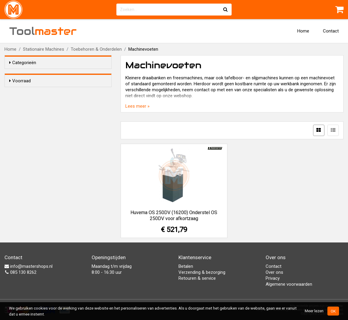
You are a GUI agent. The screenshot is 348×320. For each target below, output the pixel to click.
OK (333, 311)
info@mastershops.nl (28, 266)
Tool (43, 31)
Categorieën (22, 63)
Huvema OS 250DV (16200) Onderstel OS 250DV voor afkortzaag (173, 215)
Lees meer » (137, 106)
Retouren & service (197, 278)
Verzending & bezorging (201, 272)
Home (303, 31)
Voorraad (20, 81)
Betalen (185, 266)
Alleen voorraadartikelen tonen (48, 92)
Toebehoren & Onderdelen (96, 49)
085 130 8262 (20, 272)
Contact (331, 31)
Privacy (273, 278)
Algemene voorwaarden (289, 284)
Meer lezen (314, 310)
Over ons (274, 272)
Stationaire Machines (43, 49)
